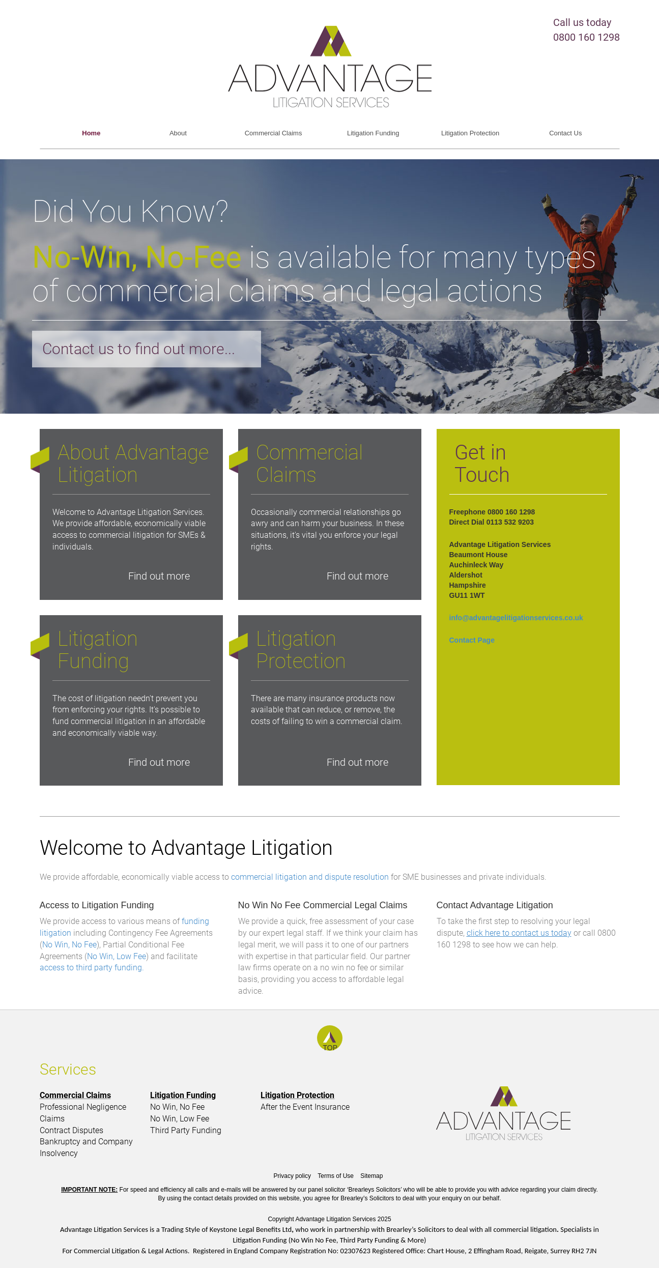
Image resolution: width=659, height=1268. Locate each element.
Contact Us (565, 133)
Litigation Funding (373, 133)
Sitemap (371, 1175)
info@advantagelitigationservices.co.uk (516, 618)
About (178, 133)
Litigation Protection (470, 133)
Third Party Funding (185, 1130)
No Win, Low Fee (116, 956)
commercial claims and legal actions (304, 291)
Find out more (159, 576)
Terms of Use (336, 1175)
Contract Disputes (71, 1130)
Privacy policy (292, 1175)
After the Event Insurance (305, 1107)
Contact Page (472, 640)
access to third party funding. (92, 967)
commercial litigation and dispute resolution (310, 877)
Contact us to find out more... (138, 349)
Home (91, 133)
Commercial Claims (273, 133)
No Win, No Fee (69, 944)
